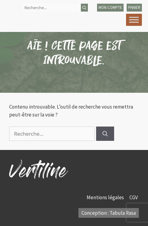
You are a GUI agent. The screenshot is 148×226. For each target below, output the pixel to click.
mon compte (110, 7)
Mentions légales (106, 197)
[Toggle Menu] (134, 20)
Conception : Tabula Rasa (108, 213)
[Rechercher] (84, 8)
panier (134, 7)
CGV (134, 197)
